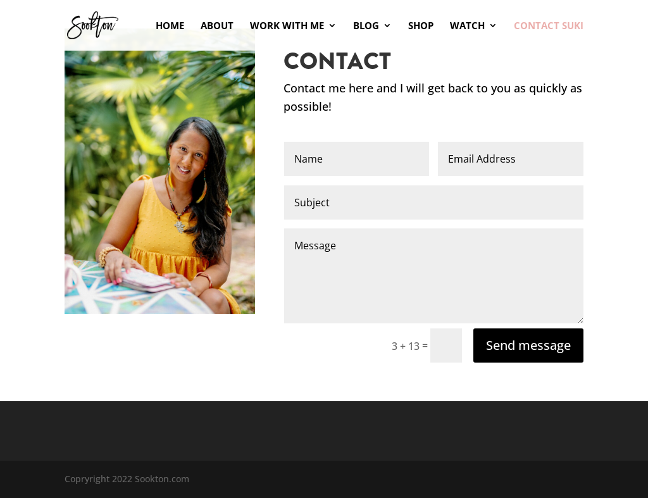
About (217, 26)
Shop (420, 26)
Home (170, 26)
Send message (528, 345)
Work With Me (287, 26)
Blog (366, 26)
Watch (467, 26)
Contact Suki (548, 26)
